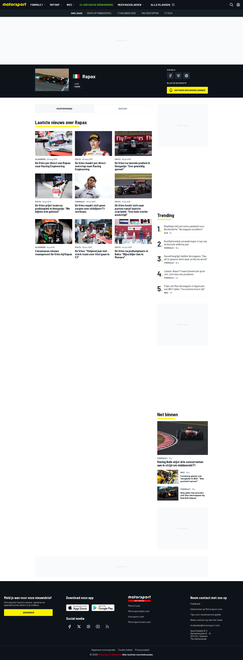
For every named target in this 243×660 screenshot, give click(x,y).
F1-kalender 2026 (127, 13)
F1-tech (168, 13)
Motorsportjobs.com (138, 611)
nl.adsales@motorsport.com (205, 625)
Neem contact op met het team (206, 619)
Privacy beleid (142, 649)
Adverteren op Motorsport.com (206, 609)
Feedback (195, 603)
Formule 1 (36, 4)
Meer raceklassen (129, 4)
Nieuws (122, 108)
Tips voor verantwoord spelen (205, 614)
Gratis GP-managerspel (99, 13)
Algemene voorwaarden (103, 649)
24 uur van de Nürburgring (96, 4)
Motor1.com (134, 605)
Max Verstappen (150, 13)
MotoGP (54, 4)
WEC (69, 4)
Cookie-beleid (125, 649)
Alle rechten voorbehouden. (137, 654)
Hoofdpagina (64, 108)
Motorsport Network (110, 654)
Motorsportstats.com (139, 621)
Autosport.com (136, 616)
